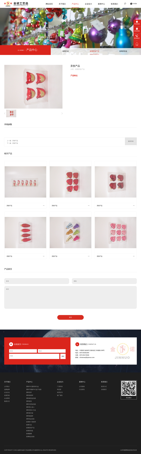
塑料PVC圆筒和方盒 (32, 386)
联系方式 (104, 386)
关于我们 (62, 4)
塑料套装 (29, 401)
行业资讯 (82, 389)
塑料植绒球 (29, 416)
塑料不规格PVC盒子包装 (33, 389)
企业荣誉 (7, 398)
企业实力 (88, 4)
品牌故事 (7, 389)
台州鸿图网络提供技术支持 (128, 450)
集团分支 (7, 401)
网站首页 (49, 4)
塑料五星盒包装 (31, 404)
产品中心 (75, 4)
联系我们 (114, 4)
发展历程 (7, 395)
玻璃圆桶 (29, 433)
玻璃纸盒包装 (30, 436)
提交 (70, 317)
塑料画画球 (29, 395)
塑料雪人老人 (30, 407)
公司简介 (7, 386)
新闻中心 (101, 4)
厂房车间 (60, 386)
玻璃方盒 (65, 51)
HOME (21, 50)
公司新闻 (82, 386)
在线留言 (104, 389)
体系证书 (60, 392)
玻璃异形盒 (123, 51)
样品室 (59, 389)
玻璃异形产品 (94, 51)
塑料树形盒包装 (31, 398)
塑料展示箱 (29, 413)
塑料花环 (29, 392)
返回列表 (131, 142)
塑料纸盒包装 (30, 418)
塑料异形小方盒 (31, 410)
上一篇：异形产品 (12, 140)
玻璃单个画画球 (31, 421)
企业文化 (7, 392)
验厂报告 (60, 395)
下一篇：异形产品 (12, 143)
